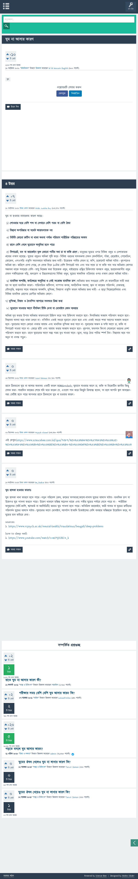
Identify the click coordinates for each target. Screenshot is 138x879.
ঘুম (8, 79)
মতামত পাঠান (9, 876)
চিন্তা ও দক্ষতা (25, 753)
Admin (53, 753)
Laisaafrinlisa (64, 698)
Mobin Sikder (128, 875)
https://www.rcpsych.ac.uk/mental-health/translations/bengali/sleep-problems (55, 526)
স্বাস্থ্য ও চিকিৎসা (26, 685)
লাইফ (36, 698)
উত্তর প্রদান (24, 208)
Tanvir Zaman (72, 767)
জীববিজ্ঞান (24, 68)
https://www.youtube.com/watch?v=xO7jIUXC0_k (38, 538)
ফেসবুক (62, 93)
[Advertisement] (69, 141)
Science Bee (101, 875)
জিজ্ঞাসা (39, 68)
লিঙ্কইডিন (75, 93)
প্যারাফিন (55, 685)
